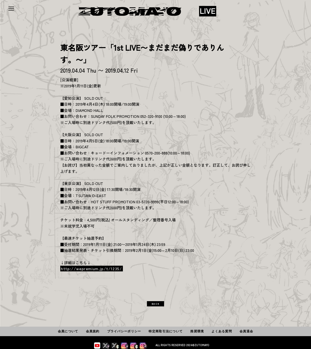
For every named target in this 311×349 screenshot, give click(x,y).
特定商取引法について (166, 331)
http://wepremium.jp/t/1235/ (91, 268)
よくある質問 (221, 331)
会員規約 (93, 331)
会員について (68, 331)
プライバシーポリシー (124, 331)
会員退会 (246, 331)
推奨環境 (197, 331)
